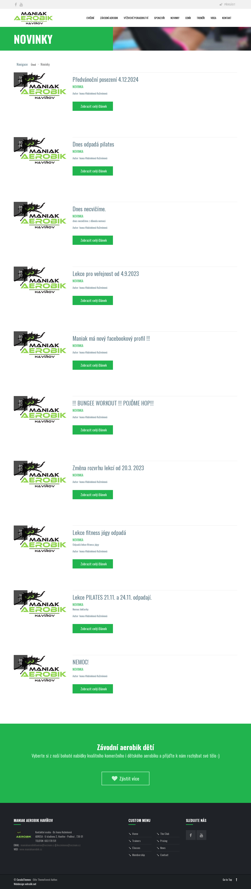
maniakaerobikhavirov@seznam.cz (38, 845)
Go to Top (230, 880)
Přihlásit (227, 4)
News (161, 848)
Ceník (188, 18)
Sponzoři (159, 18)
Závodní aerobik (109, 18)
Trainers (134, 841)
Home (133, 834)
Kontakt (226, 18)
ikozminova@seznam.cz (69, 845)
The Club (162, 834)
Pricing (161, 841)
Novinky (175, 18)
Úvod (33, 64)
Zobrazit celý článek (94, 106)
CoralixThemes (24, 880)
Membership (136, 855)
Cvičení (90, 18)
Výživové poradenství (136, 18)
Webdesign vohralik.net (25, 884)
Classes (134, 848)
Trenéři (201, 18)
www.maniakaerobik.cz (31, 849)
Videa (213, 18)
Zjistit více (125, 778)
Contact (162, 855)
